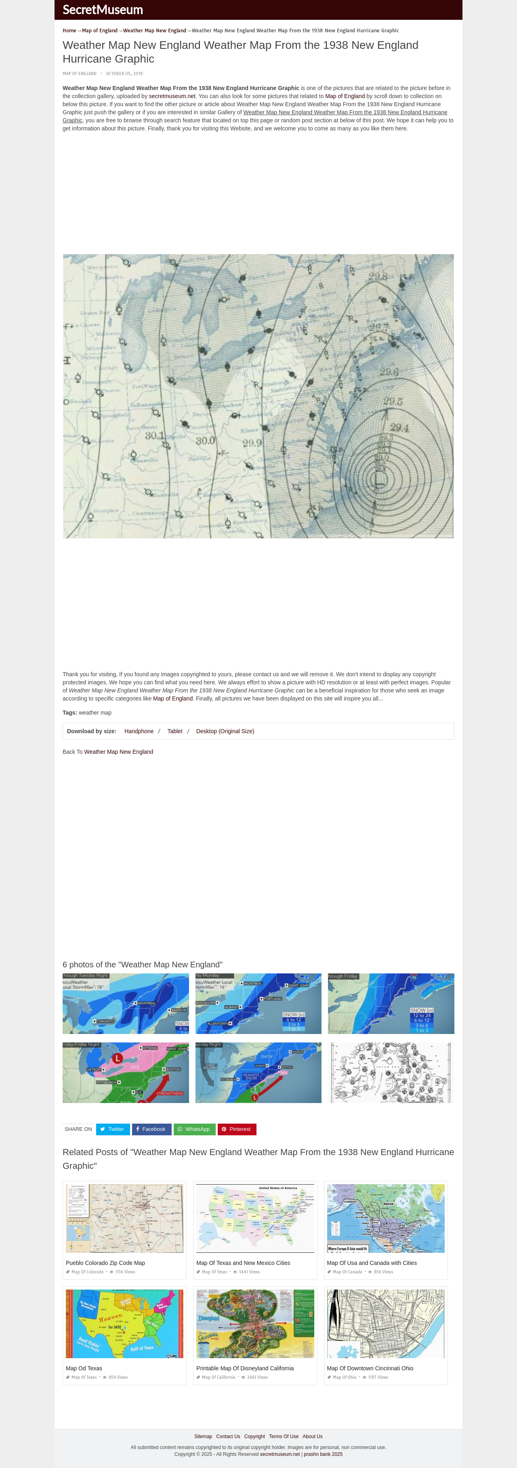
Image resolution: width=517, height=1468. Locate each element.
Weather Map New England (118, 752)
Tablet (174, 731)
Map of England (80, 73)
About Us (312, 1436)
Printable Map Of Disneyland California (245, 1368)
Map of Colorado (85, 1272)
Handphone (138, 731)
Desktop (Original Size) (225, 731)
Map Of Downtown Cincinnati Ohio (370, 1368)
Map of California (215, 1377)
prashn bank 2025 (323, 1454)
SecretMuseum (103, 9)
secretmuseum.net (172, 96)
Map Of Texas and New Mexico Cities (243, 1263)
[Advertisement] (258, 195)
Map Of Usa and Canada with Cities (372, 1263)
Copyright (254, 1436)
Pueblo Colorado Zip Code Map (105, 1263)
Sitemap (203, 1436)
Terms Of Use (283, 1436)
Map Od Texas (84, 1368)
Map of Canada (344, 1272)
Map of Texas (211, 1272)
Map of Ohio (342, 1377)
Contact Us (228, 1436)
